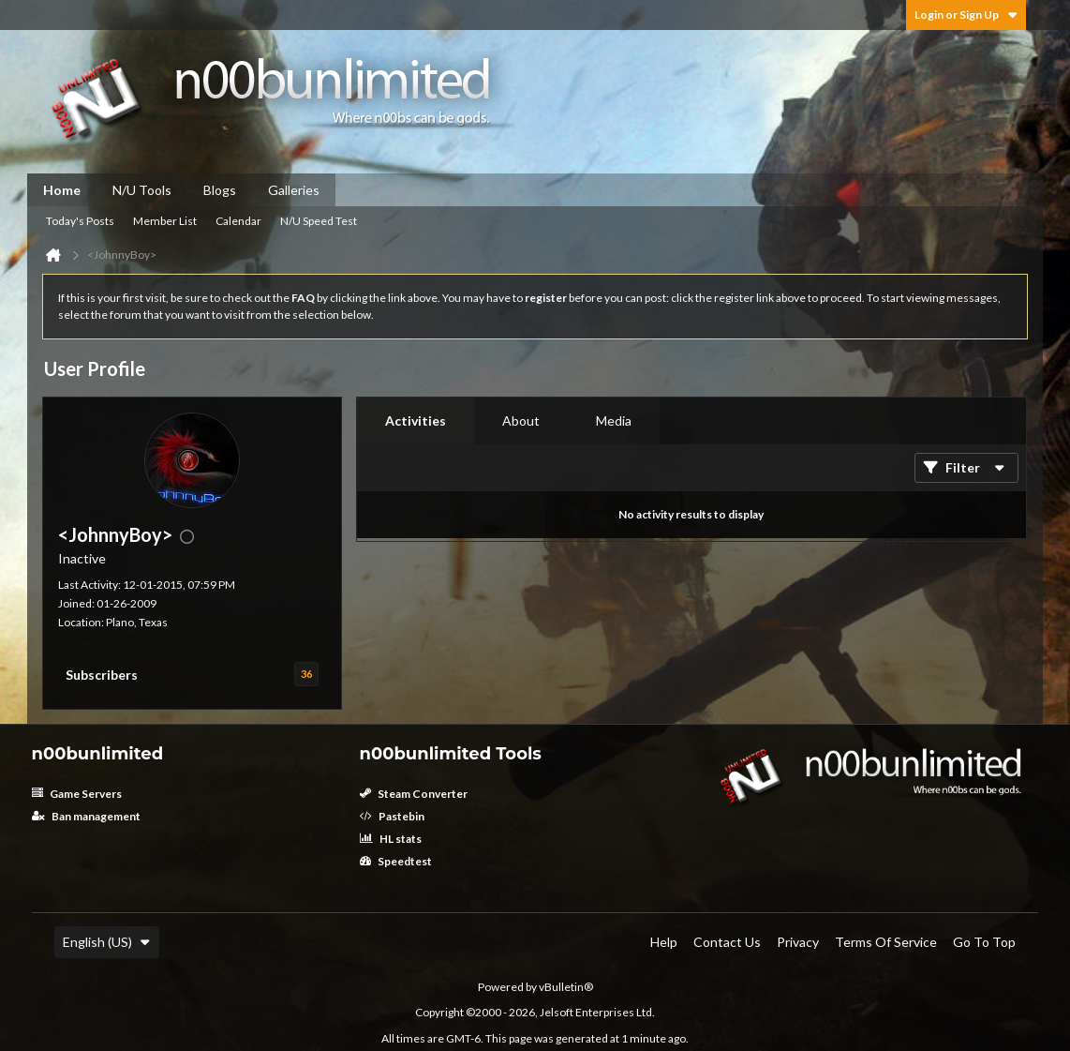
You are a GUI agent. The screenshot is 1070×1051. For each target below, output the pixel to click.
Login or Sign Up (966, 15)
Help (663, 942)
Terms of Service (886, 942)
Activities (415, 420)
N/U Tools (141, 190)
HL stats (391, 839)
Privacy (798, 942)
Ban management (86, 816)
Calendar (238, 221)
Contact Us (727, 942)
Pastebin (392, 816)
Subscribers (102, 675)
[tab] (415, 421)
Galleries (294, 190)
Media (614, 420)
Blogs (219, 190)
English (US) (107, 942)
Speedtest (396, 861)
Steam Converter (414, 794)
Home (62, 190)
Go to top (984, 942)
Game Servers (77, 794)
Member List (165, 221)
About (521, 420)
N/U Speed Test (318, 221)
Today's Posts (80, 221)
